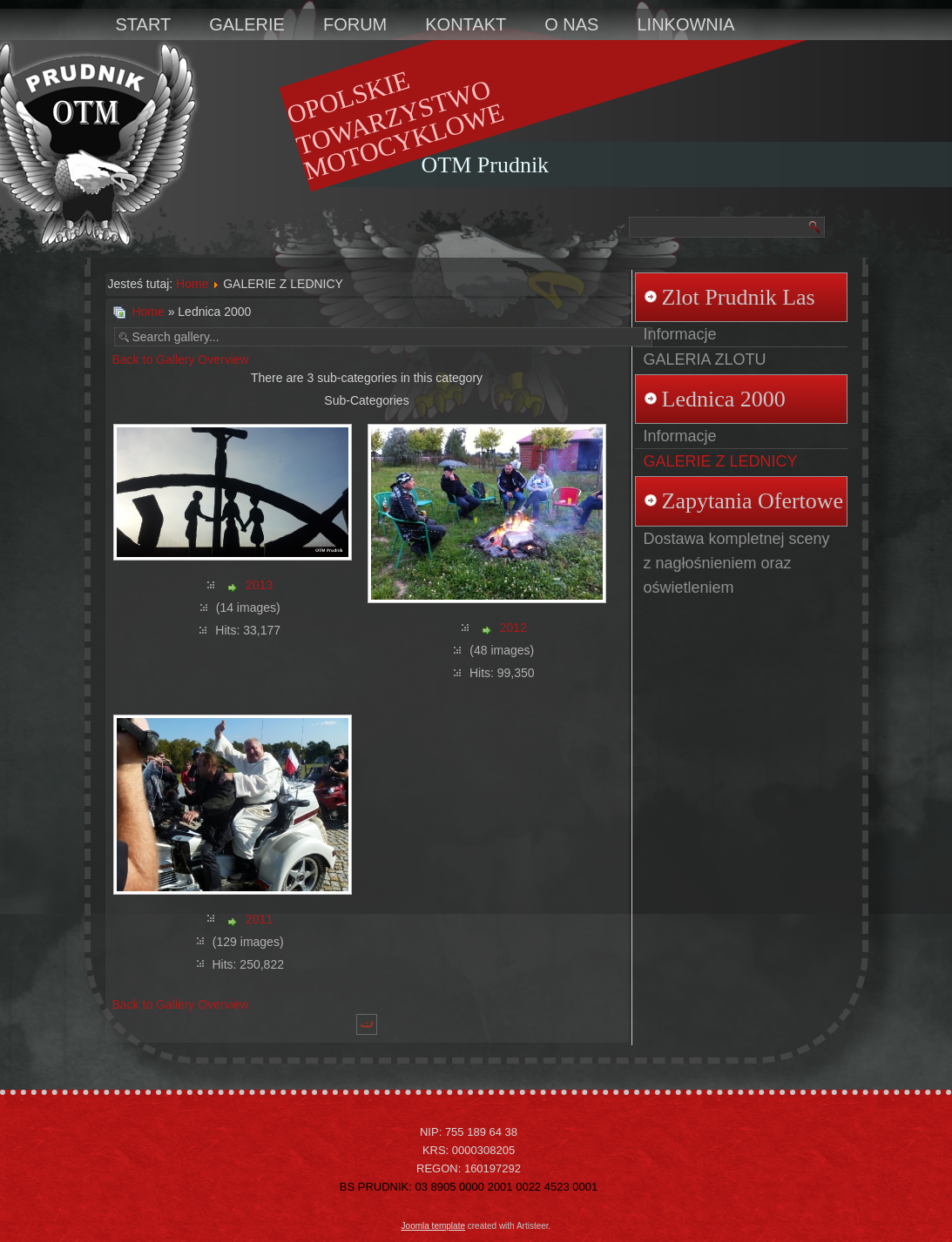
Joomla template (433, 1226)
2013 (259, 585)
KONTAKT (465, 24)
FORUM (355, 24)
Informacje (680, 334)
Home (192, 284)
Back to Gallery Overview (180, 359)
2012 (513, 627)
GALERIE (247, 24)
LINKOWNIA (685, 24)
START (144, 24)
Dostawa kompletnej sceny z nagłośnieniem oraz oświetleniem (737, 563)
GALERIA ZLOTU (705, 359)
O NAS (571, 24)
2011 (259, 919)
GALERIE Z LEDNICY (721, 461)
